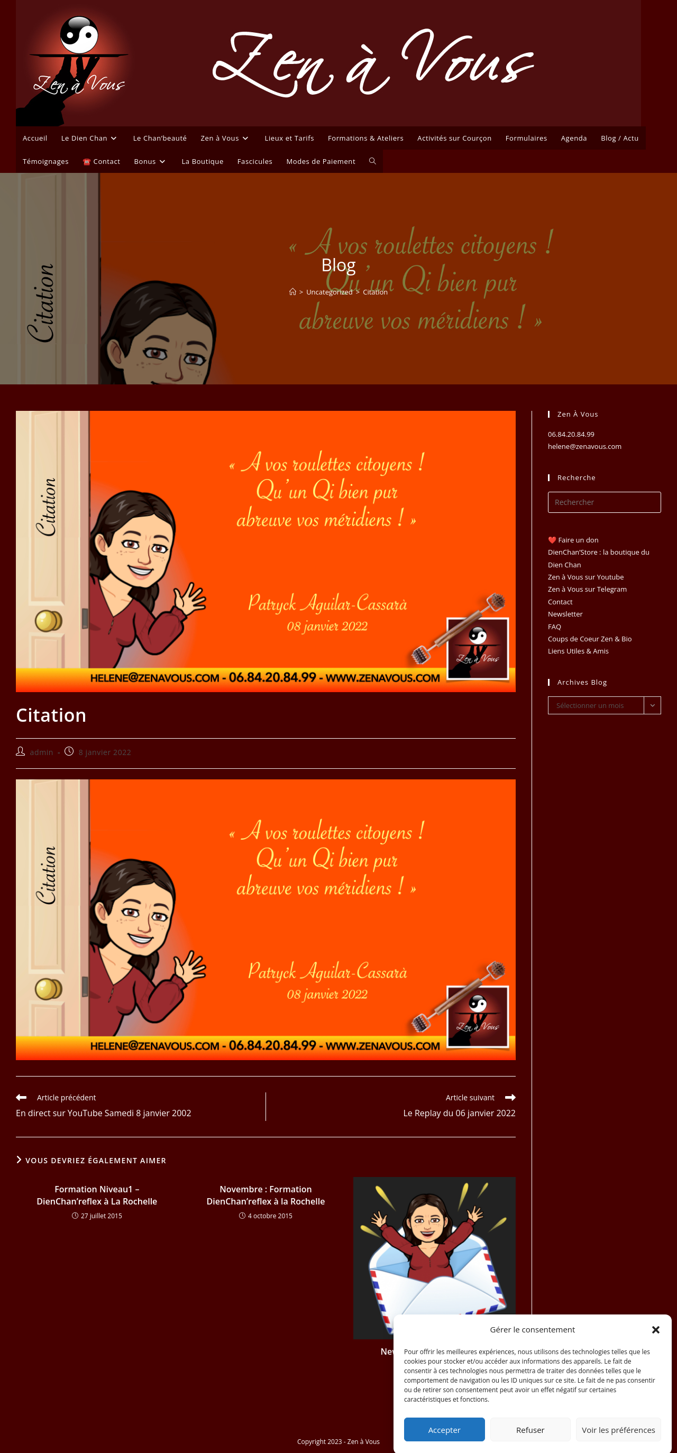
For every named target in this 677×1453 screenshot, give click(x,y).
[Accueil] (292, 292)
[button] (656, 1345)
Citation (375, 292)
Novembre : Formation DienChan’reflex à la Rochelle (266, 1195)
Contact (560, 601)
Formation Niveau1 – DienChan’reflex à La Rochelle (96, 1195)
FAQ (554, 626)
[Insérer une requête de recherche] (604, 502)
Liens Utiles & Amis (578, 651)
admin (41, 752)
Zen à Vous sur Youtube (586, 577)
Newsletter (565, 614)
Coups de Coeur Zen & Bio (590, 638)
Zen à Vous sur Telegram (587, 589)
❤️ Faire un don (573, 540)
